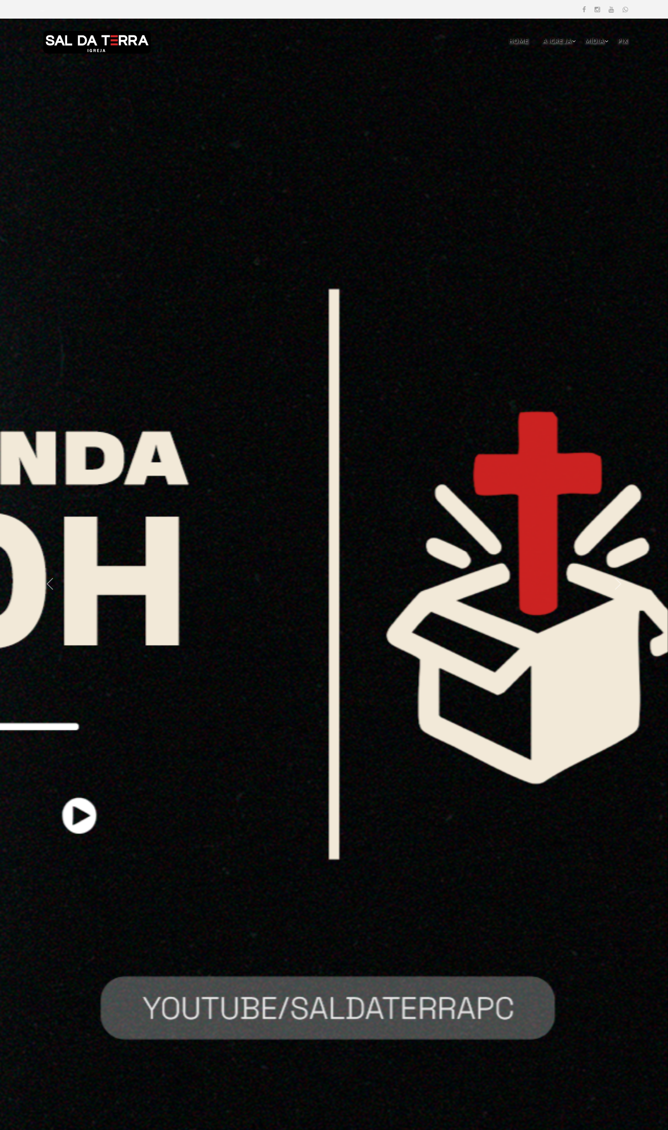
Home (519, 40)
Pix (623, 40)
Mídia (594, 40)
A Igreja (556, 40)
